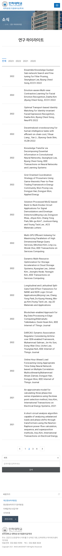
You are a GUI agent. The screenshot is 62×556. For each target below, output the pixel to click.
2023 (11, 61)
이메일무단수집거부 (10, 509)
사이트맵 (6, 513)
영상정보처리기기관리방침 (13, 505)
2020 (33, 61)
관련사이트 (10, 519)
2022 (18, 61)
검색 (31, 470)
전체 (4, 61)
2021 (25, 61)
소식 (6, 25)
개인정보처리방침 (10, 501)
